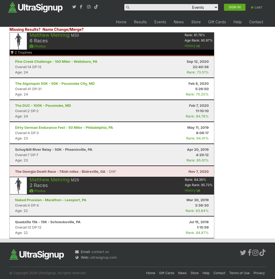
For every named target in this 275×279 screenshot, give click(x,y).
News (179, 22)
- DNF (65, 171)
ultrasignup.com (103, 257)
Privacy (259, 273)
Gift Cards (217, 22)
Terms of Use (239, 273)
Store (196, 22)
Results (140, 22)
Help (237, 22)
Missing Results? (25, 29)
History (192, 46)
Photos (38, 46)
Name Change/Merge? (63, 29)
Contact (256, 22)
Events (160, 22)
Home (121, 22)
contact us (100, 251)
